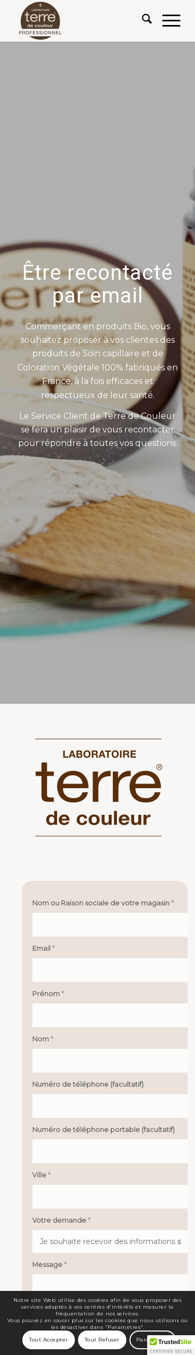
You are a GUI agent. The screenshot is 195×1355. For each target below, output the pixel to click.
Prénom (53, 994)
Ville (46, 1175)
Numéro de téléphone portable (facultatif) (108, 1130)
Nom (47, 1039)
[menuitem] (142, 21)
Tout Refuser (102, 1339)
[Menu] (166, 21)
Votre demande (66, 1220)
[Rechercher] (142, 21)
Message (54, 1265)
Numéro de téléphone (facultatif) (92, 1084)
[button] (171, 1345)
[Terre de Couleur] (81, 21)
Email (48, 948)
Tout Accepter (48, 1339)
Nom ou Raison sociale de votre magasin (107, 903)
